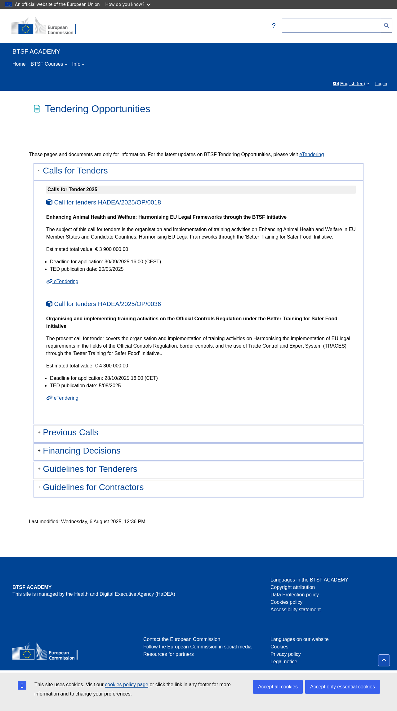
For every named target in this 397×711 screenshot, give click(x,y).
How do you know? (128, 4)
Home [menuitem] (19, 64)
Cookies (279, 646)
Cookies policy (286, 602)
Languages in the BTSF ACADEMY (309, 579)
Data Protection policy (294, 594)
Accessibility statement (295, 609)
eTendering (311, 154)
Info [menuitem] (76, 64)
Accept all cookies (278, 686)
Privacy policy (285, 654)
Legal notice (283, 661)
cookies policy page (126, 684)
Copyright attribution (292, 587)
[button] (273, 26)
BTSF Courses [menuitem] (47, 64)
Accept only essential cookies (342, 686)
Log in (381, 83)
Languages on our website (299, 639)
